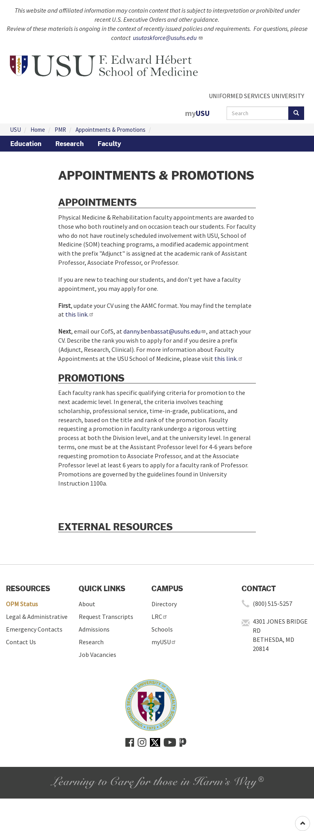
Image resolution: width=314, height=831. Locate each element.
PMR (60, 129)
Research (69, 143)
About (87, 604)
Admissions (94, 629)
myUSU (163, 642)
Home (37, 129)
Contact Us (21, 642)
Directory (164, 604)
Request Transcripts (106, 616)
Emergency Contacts (34, 629)
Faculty (109, 143)
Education (26, 143)
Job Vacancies (97, 654)
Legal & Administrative (37, 616)
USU (15, 129)
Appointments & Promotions (111, 129)
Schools (162, 629)
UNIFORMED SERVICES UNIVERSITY (256, 96)
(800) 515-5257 (272, 603)
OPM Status (22, 604)
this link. (79, 314)
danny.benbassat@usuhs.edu (164, 331)
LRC (159, 616)
